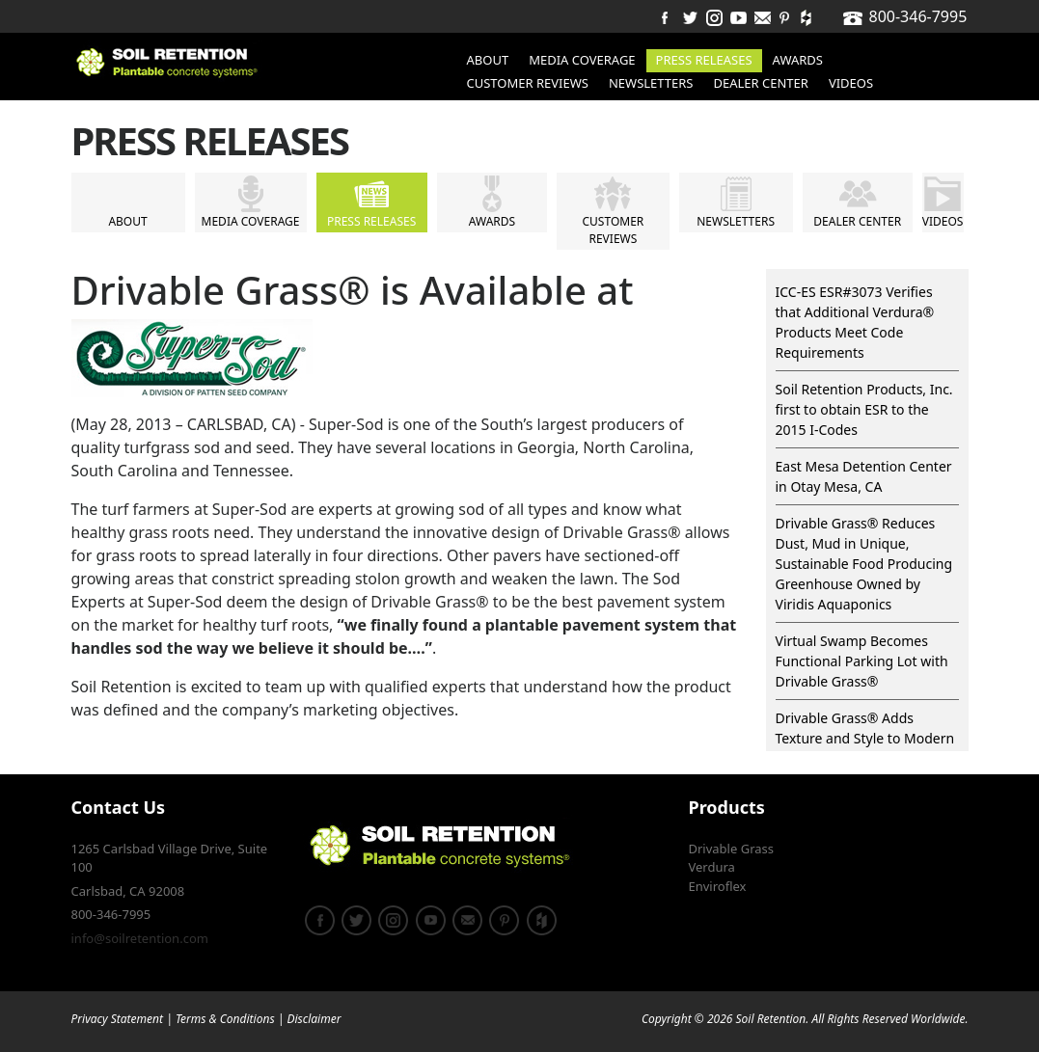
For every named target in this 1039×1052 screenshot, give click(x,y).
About (488, 59)
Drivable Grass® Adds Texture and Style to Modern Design (865, 738)
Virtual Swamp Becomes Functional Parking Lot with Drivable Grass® (862, 661)
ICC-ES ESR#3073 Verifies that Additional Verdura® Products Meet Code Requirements (855, 322)
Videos (851, 83)
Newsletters (651, 83)
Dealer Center (761, 83)
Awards (798, 59)
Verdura (712, 867)
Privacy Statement (117, 1019)
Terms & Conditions (225, 1019)
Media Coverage (582, 59)
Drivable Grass (732, 848)
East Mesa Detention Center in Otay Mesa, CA (864, 476)
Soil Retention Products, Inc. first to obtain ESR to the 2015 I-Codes (864, 409)
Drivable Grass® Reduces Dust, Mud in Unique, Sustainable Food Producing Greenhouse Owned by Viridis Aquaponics (864, 563)
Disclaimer (314, 1019)
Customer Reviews (527, 83)
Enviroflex (718, 886)
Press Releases (704, 59)
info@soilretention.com (139, 938)
